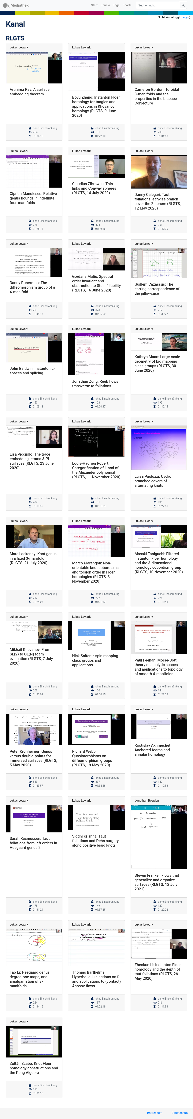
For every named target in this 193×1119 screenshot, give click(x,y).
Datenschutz (180, 1113)
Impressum (154, 1113)
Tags (116, 5)
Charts (127, 5)
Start (95, 5)
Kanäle (105, 5)
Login (185, 17)
